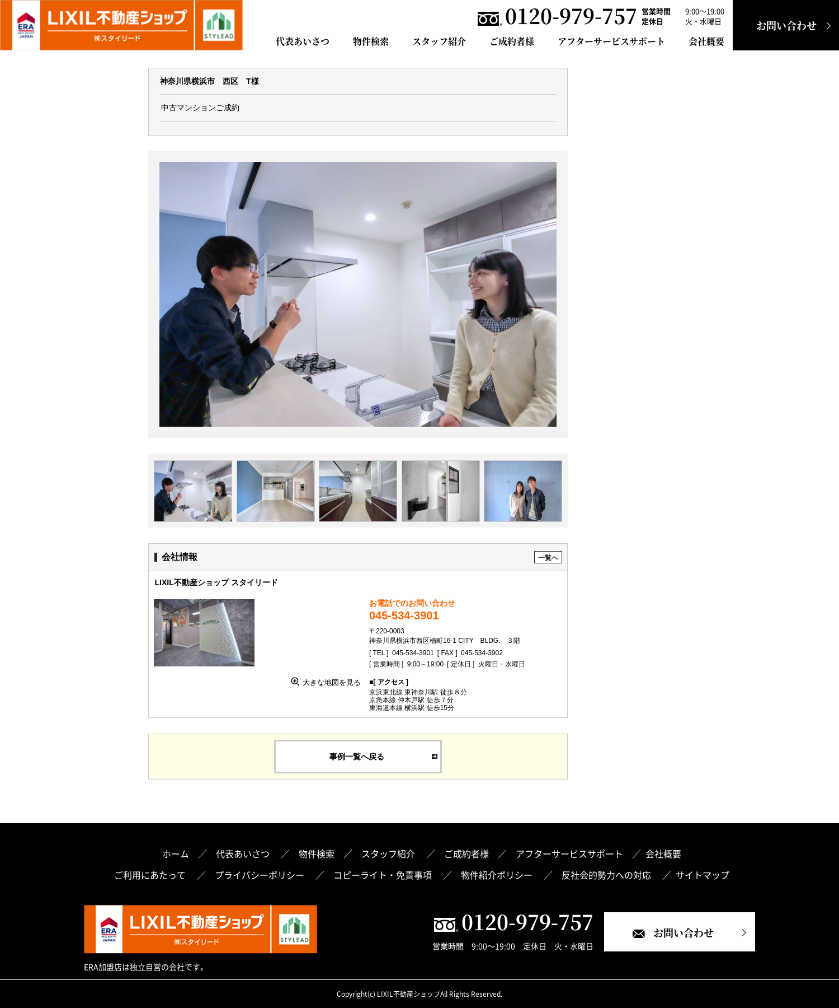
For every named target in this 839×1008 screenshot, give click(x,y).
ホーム (175, 853)
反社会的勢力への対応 (607, 874)
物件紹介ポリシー (498, 874)
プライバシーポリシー (261, 874)
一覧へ (548, 558)
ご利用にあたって (151, 874)
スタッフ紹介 (439, 41)
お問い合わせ (786, 25)
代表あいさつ (302, 41)
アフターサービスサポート (611, 41)
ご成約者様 (511, 41)
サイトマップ (702, 874)
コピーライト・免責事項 (383, 874)
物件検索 (371, 41)
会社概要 (706, 41)
